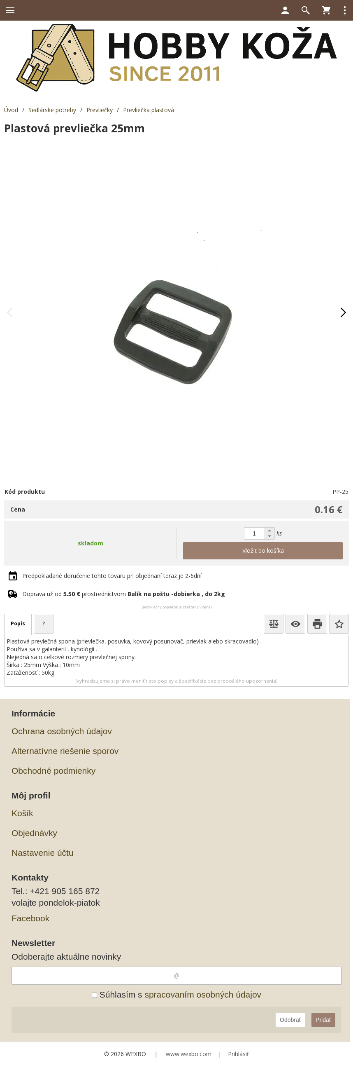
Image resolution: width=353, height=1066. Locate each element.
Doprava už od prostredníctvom (123, 594)
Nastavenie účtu (43, 852)
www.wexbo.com (188, 1054)
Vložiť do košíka (263, 550)
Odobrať (290, 1020)
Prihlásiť (238, 1054)
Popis (18, 623)
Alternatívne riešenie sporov (65, 751)
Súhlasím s (176, 994)
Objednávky (34, 833)
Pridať (323, 1020)
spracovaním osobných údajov (202, 994)
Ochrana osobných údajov (62, 731)
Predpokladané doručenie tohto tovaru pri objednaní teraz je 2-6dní (112, 576)
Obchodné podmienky (53, 770)
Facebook (30, 918)
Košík (22, 813)
